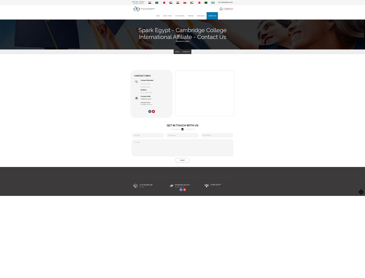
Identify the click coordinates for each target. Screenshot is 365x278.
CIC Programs (179, 16)
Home (158, 16)
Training (191, 16)
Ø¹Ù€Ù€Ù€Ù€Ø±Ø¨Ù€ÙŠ (226, 2)
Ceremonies (201, 16)
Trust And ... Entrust (138, 2)
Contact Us (212, 16)
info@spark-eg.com (146, 116)
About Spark (167, 16)
